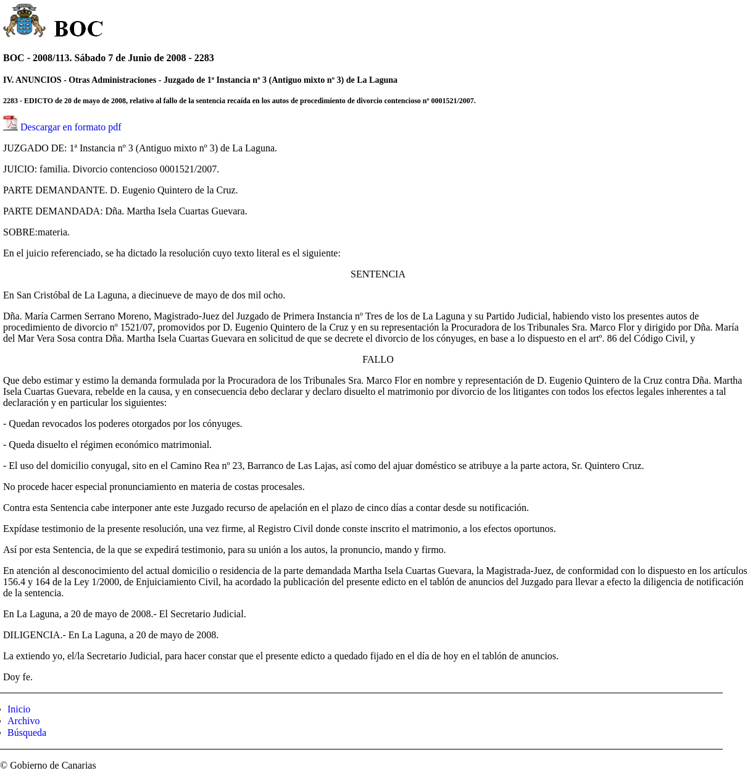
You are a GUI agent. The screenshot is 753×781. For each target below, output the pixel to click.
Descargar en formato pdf (71, 127)
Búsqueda (26, 732)
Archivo (23, 721)
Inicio (18, 709)
